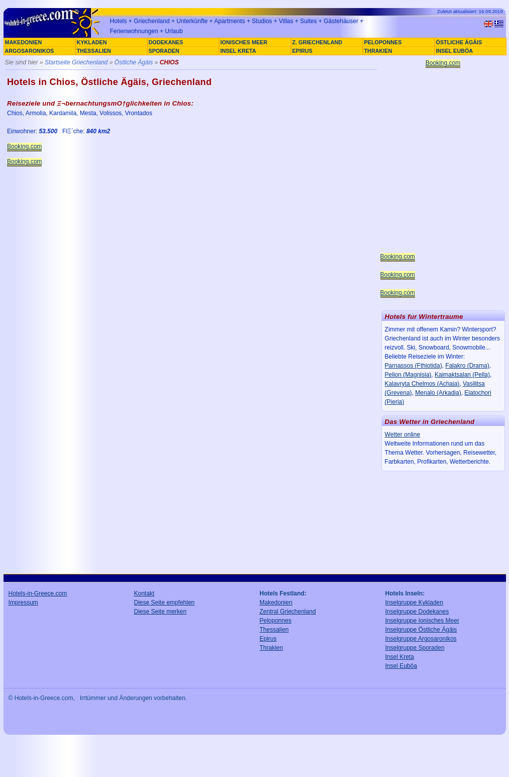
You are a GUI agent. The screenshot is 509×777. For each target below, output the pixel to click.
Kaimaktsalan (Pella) (462, 374)
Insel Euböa (401, 665)
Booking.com (24, 146)
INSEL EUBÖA (454, 51)
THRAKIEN (378, 51)
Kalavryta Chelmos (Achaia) (422, 383)
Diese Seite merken (160, 611)
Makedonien (276, 602)
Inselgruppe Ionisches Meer (422, 620)
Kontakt (144, 593)
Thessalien (274, 629)
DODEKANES (166, 42)
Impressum (23, 602)
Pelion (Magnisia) (408, 374)
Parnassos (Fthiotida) (413, 365)
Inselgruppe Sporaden (415, 647)
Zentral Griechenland (288, 611)
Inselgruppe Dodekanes (417, 611)
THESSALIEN (94, 51)
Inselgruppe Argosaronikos (421, 638)
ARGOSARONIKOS (29, 51)
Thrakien (271, 647)
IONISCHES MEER (244, 42)
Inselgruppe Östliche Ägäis (421, 629)
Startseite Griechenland (76, 62)
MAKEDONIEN (23, 42)
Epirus (268, 638)
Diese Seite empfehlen (164, 602)
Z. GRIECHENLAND (317, 42)
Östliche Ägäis (134, 62)
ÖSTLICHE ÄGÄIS (459, 42)
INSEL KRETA (238, 51)
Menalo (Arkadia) (438, 392)
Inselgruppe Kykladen (414, 602)
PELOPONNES (383, 42)
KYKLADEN (92, 42)
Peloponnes (275, 620)
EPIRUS (302, 51)
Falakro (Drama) (467, 365)
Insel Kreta (399, 656)
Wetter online (402, 434)
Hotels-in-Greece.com (38, 593)
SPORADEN (164, 51)
